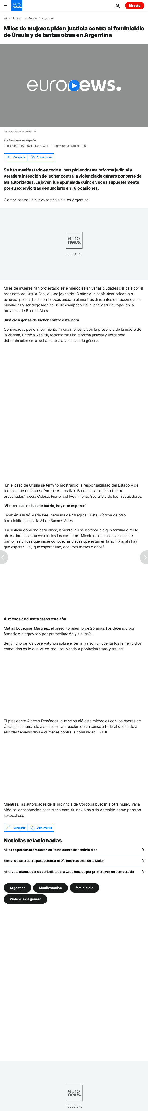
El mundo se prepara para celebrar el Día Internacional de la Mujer (54, 861)
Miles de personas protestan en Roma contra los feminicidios (50, 850)
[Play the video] (74, 85)
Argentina (48, 18)
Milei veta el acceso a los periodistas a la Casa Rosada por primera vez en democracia (69, 872)
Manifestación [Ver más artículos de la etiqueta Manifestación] (50, 888)
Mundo (32, 18)
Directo (135, 5)
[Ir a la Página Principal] (16, 5)
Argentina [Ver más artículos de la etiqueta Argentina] (17, 888)
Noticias (17, 18)
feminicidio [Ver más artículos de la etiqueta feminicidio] (85, 888)
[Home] (5, 18)
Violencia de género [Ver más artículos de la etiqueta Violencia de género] (25, 899)
